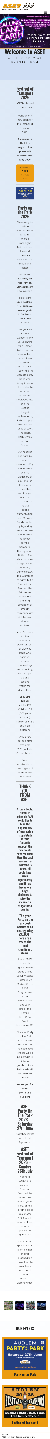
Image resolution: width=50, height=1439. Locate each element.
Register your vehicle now (25, 173)
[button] (45, 12)
